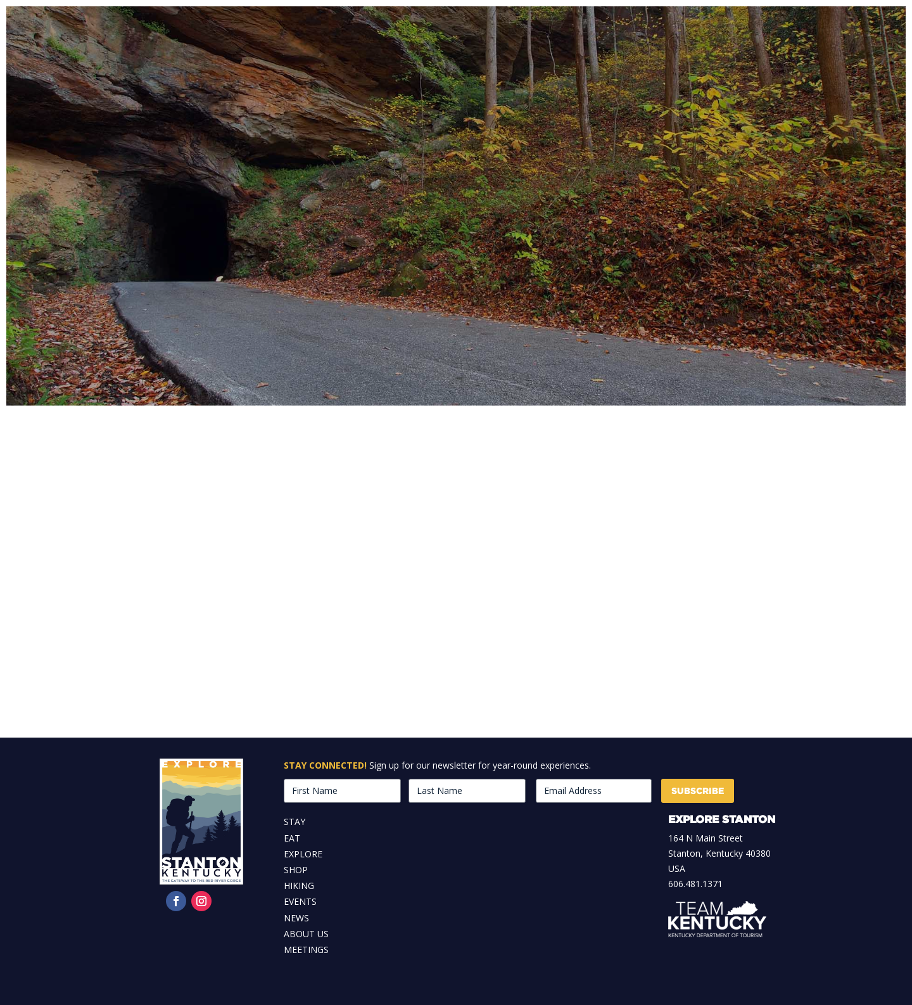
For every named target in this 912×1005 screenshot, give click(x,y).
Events (300, 901)
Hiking (299, 886)
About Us (306, 934)
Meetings (306, 950)
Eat (292, 838)
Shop (296, 870)
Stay (294, 822)
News (296, 918)
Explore (303, 854)
